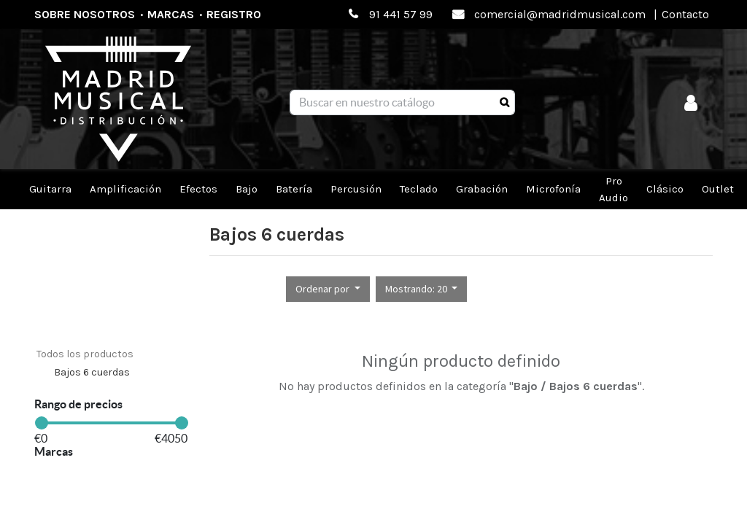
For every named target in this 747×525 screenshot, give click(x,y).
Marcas (170, 14)
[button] (328, 289)
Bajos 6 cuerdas (92, 372)
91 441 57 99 (401, 14)
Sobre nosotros (84, 14)
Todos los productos (84, 354)
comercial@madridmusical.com (560, 14)
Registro (233, 14)
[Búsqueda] (504, 102)
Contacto (685, 14)
